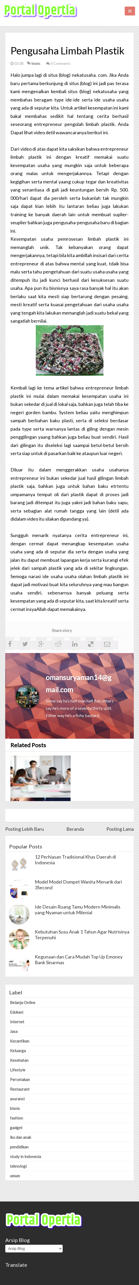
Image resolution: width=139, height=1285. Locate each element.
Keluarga (18, 1050)
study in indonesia (25, 1156)
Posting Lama (120, 829)
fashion (16, 1118)
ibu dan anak (20, 1137)
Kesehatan (19, 1060)
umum (15, 1175)
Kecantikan (19, 1041)
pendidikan (19, 1147)
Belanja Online (22, 1002)
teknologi (18, 1166)
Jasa (14, 1031)
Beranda (75, 829)
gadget (16, 1127)
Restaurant (20, 1089)
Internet (17, 1021)
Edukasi (16, 1012)
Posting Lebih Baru (24, 829)
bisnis (36, 63)
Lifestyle (17, 1069)
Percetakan (20, 1079)
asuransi (17, 1098)
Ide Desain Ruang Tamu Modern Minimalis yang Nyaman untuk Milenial (77, 909)
